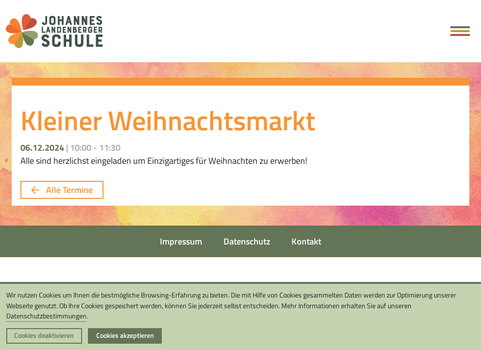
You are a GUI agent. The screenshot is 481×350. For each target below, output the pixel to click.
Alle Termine (61, 189)
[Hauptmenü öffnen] (460, 31)
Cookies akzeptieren (125, 335)
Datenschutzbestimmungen (46, 316)
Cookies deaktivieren (44, 335)
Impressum (181, 241)
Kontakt (306, 241)
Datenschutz (246, 241)
